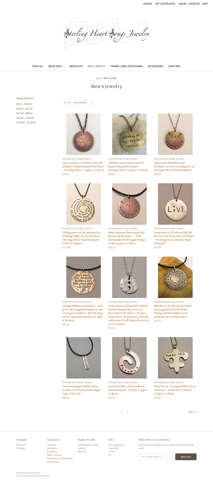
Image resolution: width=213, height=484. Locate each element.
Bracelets (76, 66)
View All (82, 451)
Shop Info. (174, 66)
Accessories (155, 66)
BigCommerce (33, 473)
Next (192, 411)
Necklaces (56, 66)
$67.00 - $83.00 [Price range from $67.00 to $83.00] (24, 113)
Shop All (37, 66)
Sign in (182, 4)
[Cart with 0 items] (205, 4)
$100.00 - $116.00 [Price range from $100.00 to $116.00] (25, 122)
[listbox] (83, 102)
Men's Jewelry (96, 66)
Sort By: (67, 102)
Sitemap (20, 448)
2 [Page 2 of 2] (127, 411)
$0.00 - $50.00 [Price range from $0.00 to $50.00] (23, 104)
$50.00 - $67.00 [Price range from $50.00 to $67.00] (24, 108)
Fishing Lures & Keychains (127, 66)
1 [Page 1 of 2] (121, 411)
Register (194, 4)
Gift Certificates (165, 4)
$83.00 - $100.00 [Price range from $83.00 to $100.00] (25, 118)
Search (147, 4)
